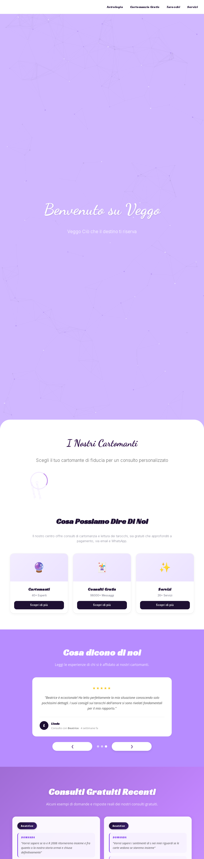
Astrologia (115, 7)
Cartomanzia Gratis (144, 7)
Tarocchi (173, 7)
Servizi (192, 7)
